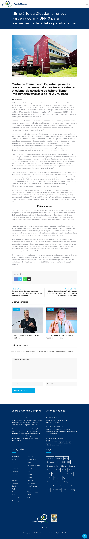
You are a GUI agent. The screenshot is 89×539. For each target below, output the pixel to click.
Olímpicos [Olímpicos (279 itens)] (57, 478)
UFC (29, 495)
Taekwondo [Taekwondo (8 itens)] (50, 486)
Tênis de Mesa (32, 492)
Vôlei (29, 498)
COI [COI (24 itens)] (68, 462)
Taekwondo (16, 492)
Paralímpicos (32, 486)
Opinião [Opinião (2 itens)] (65, 478)
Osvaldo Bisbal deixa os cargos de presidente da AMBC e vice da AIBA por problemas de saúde (27, 293)
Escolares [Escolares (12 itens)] (72, 466)
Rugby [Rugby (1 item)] (66, 482)
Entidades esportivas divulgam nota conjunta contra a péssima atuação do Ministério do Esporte (59, 443)
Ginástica (30, 474)
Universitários (16, 498)
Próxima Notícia (70, 289)
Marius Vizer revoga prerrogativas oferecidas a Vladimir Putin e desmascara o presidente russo (61, 431)
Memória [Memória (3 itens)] (62, 474)
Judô (13, 477)
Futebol (30, 471)
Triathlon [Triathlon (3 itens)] (59, 486)
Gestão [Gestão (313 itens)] (64, 470)
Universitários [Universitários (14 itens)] (56, 490)
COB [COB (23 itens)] (63, 462)
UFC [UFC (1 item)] (48, 490)
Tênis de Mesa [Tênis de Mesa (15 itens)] (69, 486)
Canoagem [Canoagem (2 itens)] (50, 462)
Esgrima (15, 471)
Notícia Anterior (18, 289)
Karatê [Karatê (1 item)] (54, 474)
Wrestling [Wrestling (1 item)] (71, 490)
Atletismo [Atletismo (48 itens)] (50, 458)
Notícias (15, 483)
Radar (14, 489)
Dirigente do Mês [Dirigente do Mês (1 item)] (52, 466)
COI (13, 465)
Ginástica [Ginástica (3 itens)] (72, 470)
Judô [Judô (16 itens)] (48, 474)
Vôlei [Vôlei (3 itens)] (64, 490)
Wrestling (15, 501)
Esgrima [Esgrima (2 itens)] (49, 470)
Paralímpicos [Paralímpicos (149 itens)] (51, 482)
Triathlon (15, 495)
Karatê (29, 477)
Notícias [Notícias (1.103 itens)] (49, 478)
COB (29, 462)
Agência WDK (61, 533)
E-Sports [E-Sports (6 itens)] (63, 466)
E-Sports (15, 468)
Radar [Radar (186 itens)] (59, 482)
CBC (13, 462)
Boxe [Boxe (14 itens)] (66, 458)
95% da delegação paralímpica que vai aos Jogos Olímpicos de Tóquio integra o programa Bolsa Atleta (62, 293)
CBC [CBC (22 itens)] (57, 462)
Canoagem (31, 459)
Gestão (14, 474)
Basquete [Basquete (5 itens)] (59, 458)
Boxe (14, 459)
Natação (30, 480)
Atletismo (15, 456)
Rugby (29, 489)
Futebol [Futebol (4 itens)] (57, 470)
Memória (15, 480)
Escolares (30, 468)
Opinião (14, 486)
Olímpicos (31, 483)
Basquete (31, 456)
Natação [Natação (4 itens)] (70, 474)
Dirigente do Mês (33, 465)
